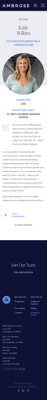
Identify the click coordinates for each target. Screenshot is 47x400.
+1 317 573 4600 (14, 369)
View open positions (23, 272)
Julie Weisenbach (18, 215)
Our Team (23, 19)
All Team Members (23, 224)
